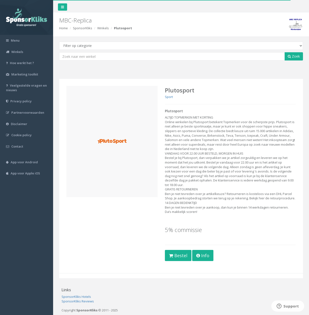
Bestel (178, 255)
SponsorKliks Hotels (76, 296)
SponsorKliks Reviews (78, 301)
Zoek (294, 56)
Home (63, 28)
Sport (169, 97)
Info (202, 255)
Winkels (103, 28)
